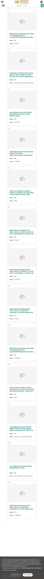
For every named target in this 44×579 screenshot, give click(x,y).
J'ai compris (27, 575)
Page (18, 5)
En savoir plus (15, 575)
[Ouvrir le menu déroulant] (2, 2)
